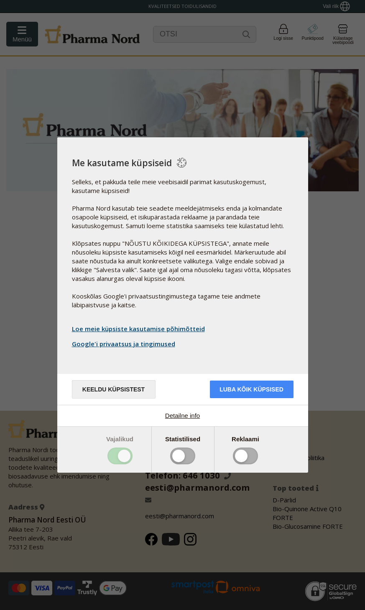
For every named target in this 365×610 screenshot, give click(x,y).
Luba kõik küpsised (251, 389)
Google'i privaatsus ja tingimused (124, 344)
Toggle (120, 456)
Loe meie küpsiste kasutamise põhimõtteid (138, 328)
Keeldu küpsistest (113, 389)
